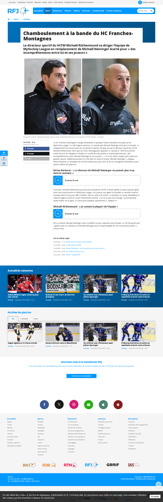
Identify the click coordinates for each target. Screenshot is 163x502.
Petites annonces (104, 434)
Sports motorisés (43, 446)
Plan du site (35, 481)
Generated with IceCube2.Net (145, 479)
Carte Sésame (58, 2)
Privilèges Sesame (104, 428)
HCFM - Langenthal (66, 255)
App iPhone (103, 404)
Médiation (131, 439)
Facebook (44, 404)
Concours (71, 452)
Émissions (57, 10)
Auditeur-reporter (146, 2)
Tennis (40, 442)
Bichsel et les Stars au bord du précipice (60, 295)
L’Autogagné (72, 442)
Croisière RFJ (98, 10)
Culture (10, 434)
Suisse (9, 425)
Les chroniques (73, 425)
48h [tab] (13, 319)
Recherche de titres (75, 428)
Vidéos (77, 10)
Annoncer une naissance (76, 436)
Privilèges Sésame (70, 2)
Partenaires (132, 436)
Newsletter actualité (14, 446)
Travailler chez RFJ (134, 434)
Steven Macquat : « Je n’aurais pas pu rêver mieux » (79, 248)
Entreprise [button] (21, 2)
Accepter (155, 496)
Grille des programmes (76, 431)
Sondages (71, 449)
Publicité (131, 431)
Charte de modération (136, 442)
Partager (29, 149)
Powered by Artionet (128, 479)
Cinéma (100, 425)
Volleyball (41, 431)
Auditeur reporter (13, 442)
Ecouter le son (65, 180)
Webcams (37, 2)
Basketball (41, 428)
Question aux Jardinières (76, 439)
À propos (131, 422)
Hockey (26, 19)
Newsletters (88, 404)
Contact (131, 446)
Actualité (38, 10)
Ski (39, 436)
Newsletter (132, 449)
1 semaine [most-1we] (24, 319)
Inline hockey (42, 449)
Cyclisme (41, 434)
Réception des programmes (138, 425)
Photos (68, 10)
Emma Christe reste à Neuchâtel (61, 343)
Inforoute (30, 2)
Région (9, 422)
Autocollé (71, 446)
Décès (50, 2)
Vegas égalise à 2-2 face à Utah (22, 343)
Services (86, 10)
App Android (118, 404)
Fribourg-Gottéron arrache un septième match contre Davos (135, 295)
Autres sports (42, 452)
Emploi (44, 2)
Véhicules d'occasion (105, 422)
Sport (47, 10)
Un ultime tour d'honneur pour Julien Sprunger (98, 295)
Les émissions (72, 422)
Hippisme (41, 439)
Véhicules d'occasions (86, 2)
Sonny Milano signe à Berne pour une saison (23, 295)
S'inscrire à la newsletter (81, 376)
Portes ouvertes (114, 10)
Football (40, 422)
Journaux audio (12, 436)
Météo (100, 431)
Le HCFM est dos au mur (68, 251)
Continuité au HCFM (67, 245)
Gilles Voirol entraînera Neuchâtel (72, 242)
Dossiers (10, 439)
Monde (9, 428)
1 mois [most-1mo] (35, 319)
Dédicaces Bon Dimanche (77, 434)
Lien (28, 159)
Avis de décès (103, 442)
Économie (10, 431)
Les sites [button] (12, 2)
